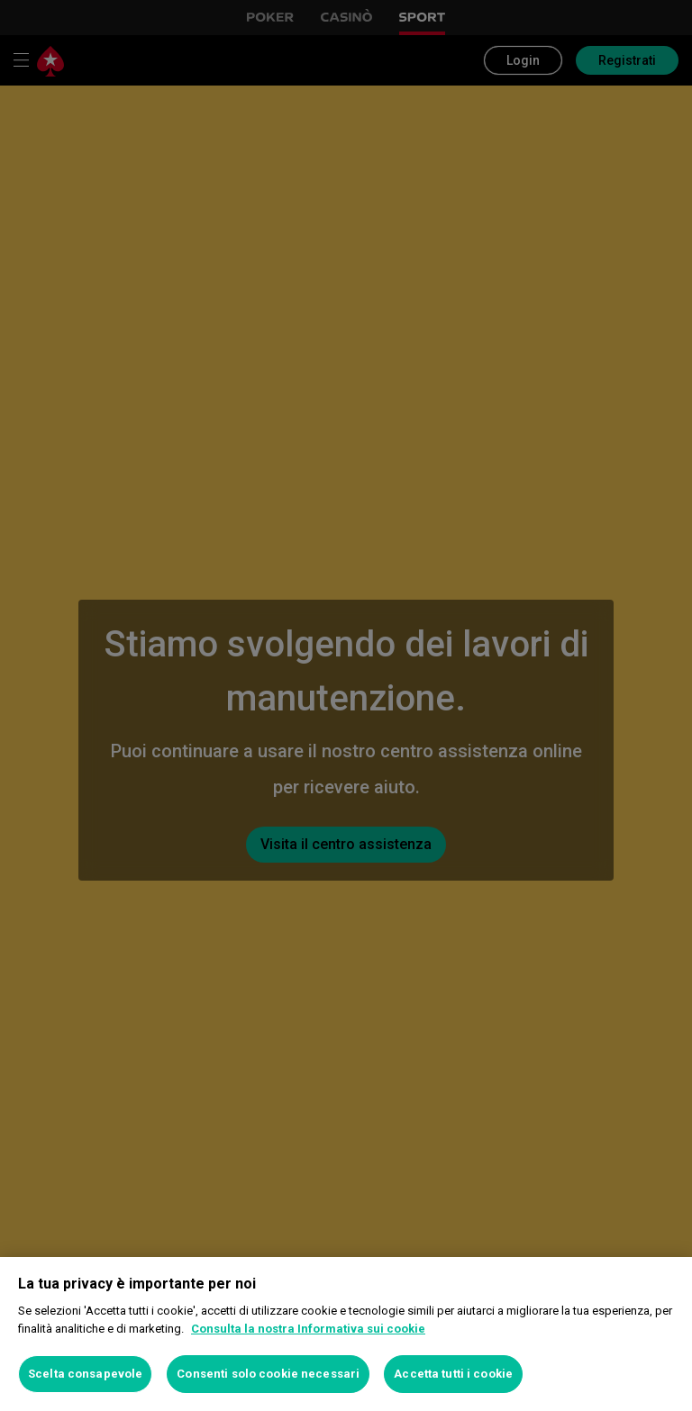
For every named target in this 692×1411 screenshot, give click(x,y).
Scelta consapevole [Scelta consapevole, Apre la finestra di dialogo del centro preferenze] (85, 1373)
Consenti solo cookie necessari (268, 1373)
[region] (346, 1334)
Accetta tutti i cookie (453, 1373)
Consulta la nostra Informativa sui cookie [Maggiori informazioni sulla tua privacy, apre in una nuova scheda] (308, 1328)
